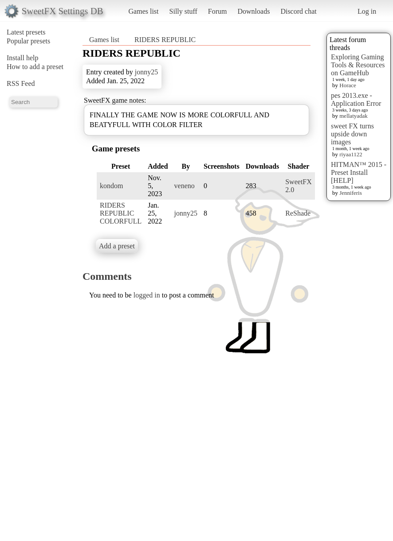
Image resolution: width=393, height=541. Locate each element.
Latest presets (26, 32)
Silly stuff (183, 11)
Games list (144, 11)
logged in (147, 295)
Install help (23, 58)
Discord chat (298, 11)
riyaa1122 (350, 154)
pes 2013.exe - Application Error (356, 99)
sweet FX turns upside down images (352, 134)
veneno (184, 185)
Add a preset (117, 246)
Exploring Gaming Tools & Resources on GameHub (358, 65)
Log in (367, 11)
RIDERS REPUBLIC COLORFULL (120, 213)
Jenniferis (350, 192)
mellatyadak (353, 115)
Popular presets (28, 41)
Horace (347, 85)
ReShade (297, 213)
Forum (217, 11)
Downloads (253, 11)
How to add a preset (35, 66)
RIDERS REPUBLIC (165, 39)
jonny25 (146, 72)
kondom (111, 185)
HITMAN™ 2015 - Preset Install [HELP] (358, 172)
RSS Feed (21, 83)
